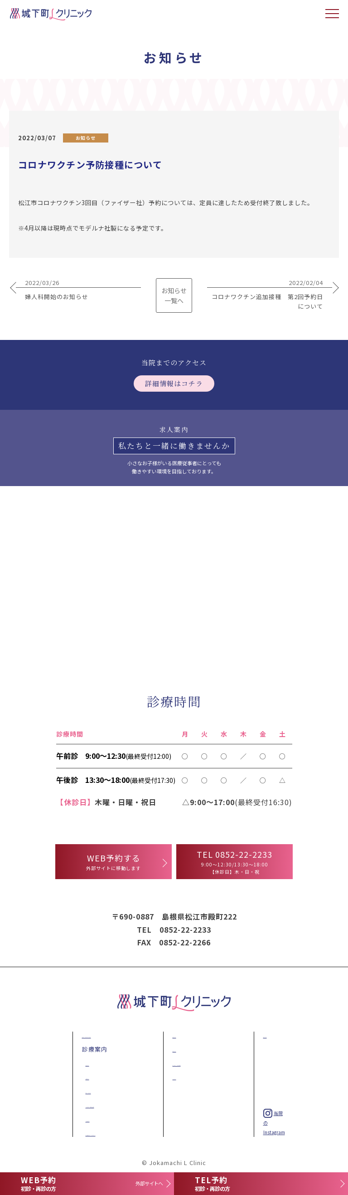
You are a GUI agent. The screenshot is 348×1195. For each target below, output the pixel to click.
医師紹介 (174, 1049)
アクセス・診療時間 (190, 1063)
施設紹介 (174, 1035)
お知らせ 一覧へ (174, 295)
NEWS (170, 1076)
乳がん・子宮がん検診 (103, 1035)
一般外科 (88, 1119)
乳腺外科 (87, 1063)
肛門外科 (87, 1076)
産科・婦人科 (94, 1091)
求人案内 (265, 1035)
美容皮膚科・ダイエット (110, 1133)
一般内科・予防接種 (104, 1105)
